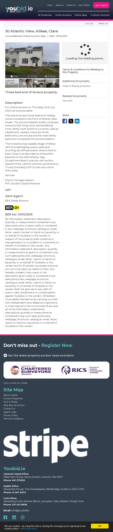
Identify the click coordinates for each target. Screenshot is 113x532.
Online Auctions (63, 15)
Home (49, 5)
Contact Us (71, 5)
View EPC (67, 101)
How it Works (84, 5)
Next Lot (103, 23)
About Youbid (10, 395)
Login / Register (101, 5)
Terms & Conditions (13, 418)
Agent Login (10, 412)
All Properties (45, 15)
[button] (29, 76)
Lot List (89, 23)
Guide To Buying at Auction (76, 86)
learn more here (28, 528)
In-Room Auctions (100, 15)
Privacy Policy (11, 415)
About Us (59, 5)
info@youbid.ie (20, 510)
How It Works (11, 402)
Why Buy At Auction (14, 405)
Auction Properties (13, 398)
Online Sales (80, 15)
